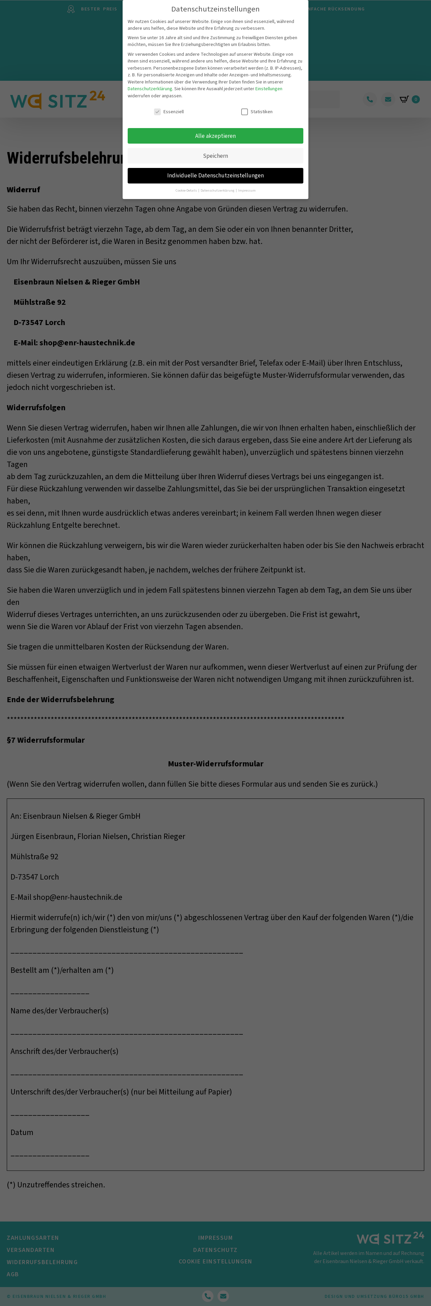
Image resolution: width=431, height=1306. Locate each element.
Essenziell (169, 107)
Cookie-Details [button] (187, 185)
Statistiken (257, 107)
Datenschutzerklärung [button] (218, 185)
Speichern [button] (215, 151)
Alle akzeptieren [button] (215, 131)
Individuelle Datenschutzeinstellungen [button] (215, 171)
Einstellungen (268, 84)
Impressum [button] (247, 185)
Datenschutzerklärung (150, 84)
